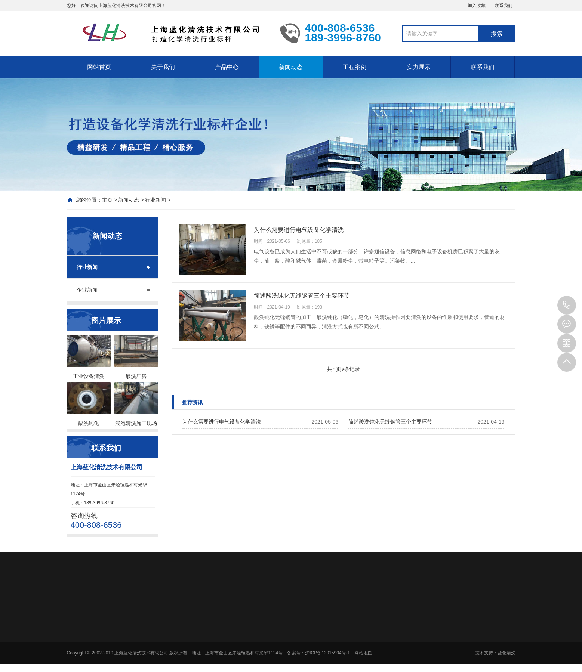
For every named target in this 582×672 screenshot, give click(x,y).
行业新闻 (155, 200)
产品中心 (227, 67)
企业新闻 (87, 290)
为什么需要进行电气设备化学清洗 (221, 422)
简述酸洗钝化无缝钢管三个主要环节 (390, 422)
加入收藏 (477, 5)
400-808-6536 (566, 305)
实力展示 (419, 67)
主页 (107, 200)
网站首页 (99, 67)
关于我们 (163, 67)
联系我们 (503, 5)
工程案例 (355, 67)
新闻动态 (291, 67)
